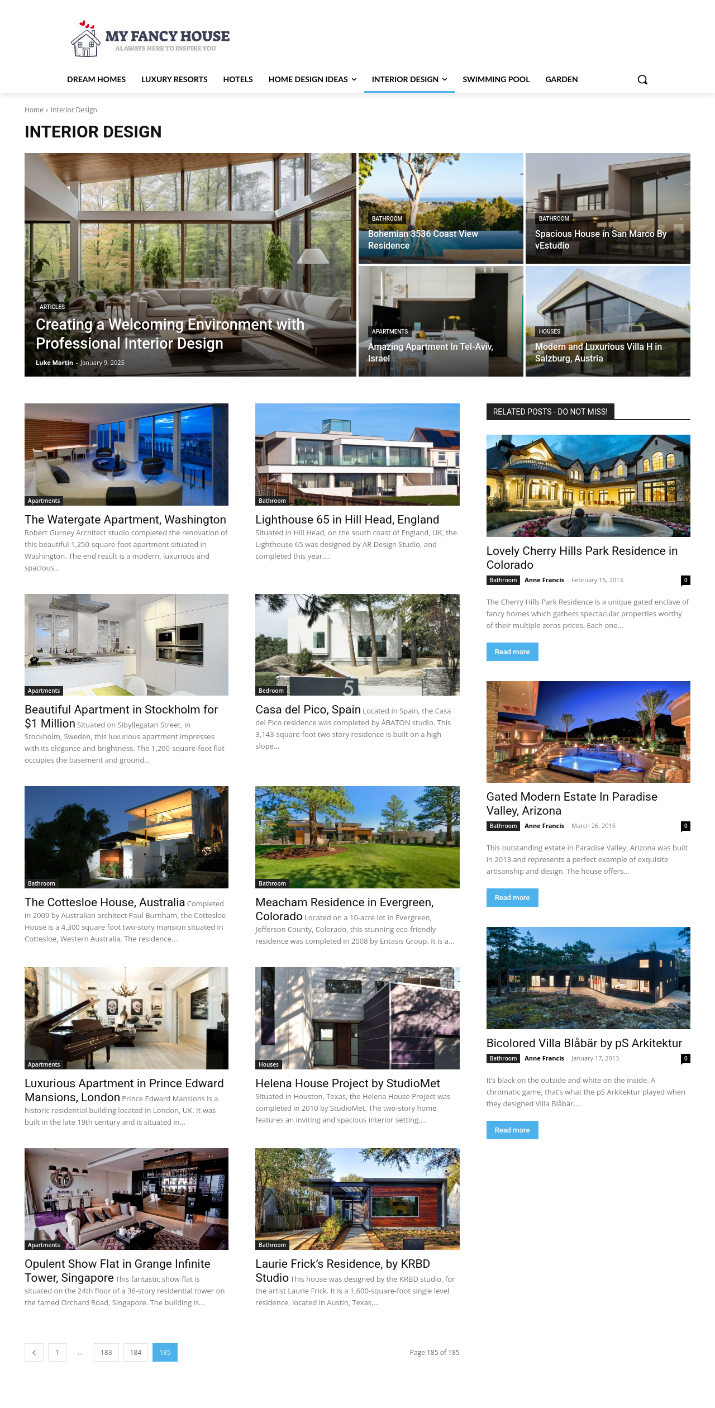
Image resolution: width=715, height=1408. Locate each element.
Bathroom (387, 219)
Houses (549, 332)
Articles (52, 307)
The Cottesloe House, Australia (105, 902)
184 (136, 1352)
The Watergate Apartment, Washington (125, 519)
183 (106, 1352)
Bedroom (271, 691)
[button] (642, 79)
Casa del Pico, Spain (308, 709)
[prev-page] (34, 1352)
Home (34, 110)
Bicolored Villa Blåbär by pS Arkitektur (585, 1043)
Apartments (390, 332)
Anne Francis (544, 579)
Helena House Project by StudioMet (347, 1083)
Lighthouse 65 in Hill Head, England (347, 519)
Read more (512, 652)
